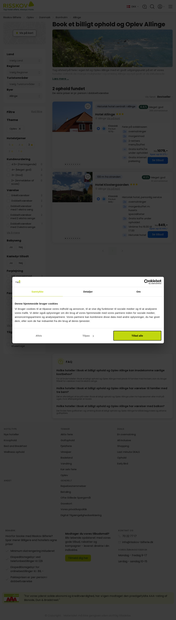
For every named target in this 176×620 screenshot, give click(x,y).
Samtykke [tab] (37, 291)
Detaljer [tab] (88, 291)
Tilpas (88, 335)
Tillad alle (137, 335)
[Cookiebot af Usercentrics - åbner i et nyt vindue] (146, 281)
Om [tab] (138, 291)
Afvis (39, 335)
